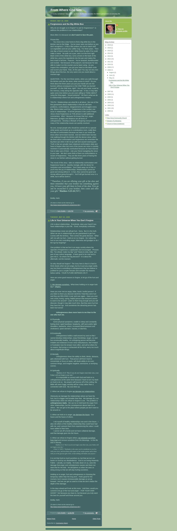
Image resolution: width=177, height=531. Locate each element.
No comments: (90, 211)
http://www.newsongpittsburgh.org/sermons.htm (65, 205)
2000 (109, 111)
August (111, 72)
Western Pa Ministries (114, 121)
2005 (109, 97)
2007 (109, 91)
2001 (109, 108)
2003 (109, 102)
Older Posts (96, 519)
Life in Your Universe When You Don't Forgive (71, 220)
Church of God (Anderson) (115, 124)
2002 (109, 105)
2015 (109, 50)
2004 (109, 100)
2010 (109, 64)
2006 (109, 94)
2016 (109, 48)
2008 (109, 70)
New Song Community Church (117, 118)
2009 (109, 67)
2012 (109, 59)
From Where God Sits (66, 10)
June (111, 75)
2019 (109, 45)
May (110, 78)
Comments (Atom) (62, 523)
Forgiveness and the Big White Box (67, 24)
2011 (109, 62)
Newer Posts (51, 519)
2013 (109, 56)
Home (74, 519)
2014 (109, 53)
